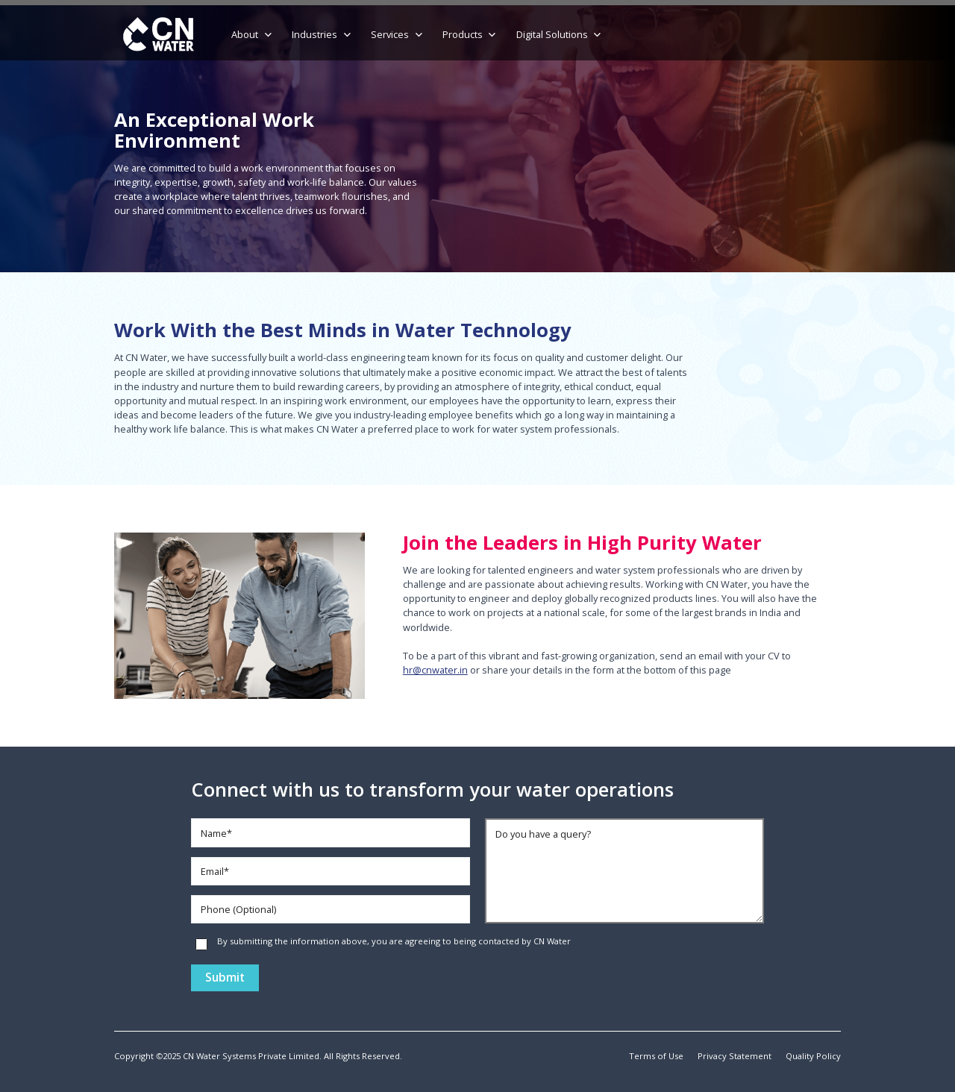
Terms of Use (656, 1055)
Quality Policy (813, 1055)
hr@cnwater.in (435, 670)
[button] (252, 35)
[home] (158, 35)
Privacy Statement (734, 1055)
